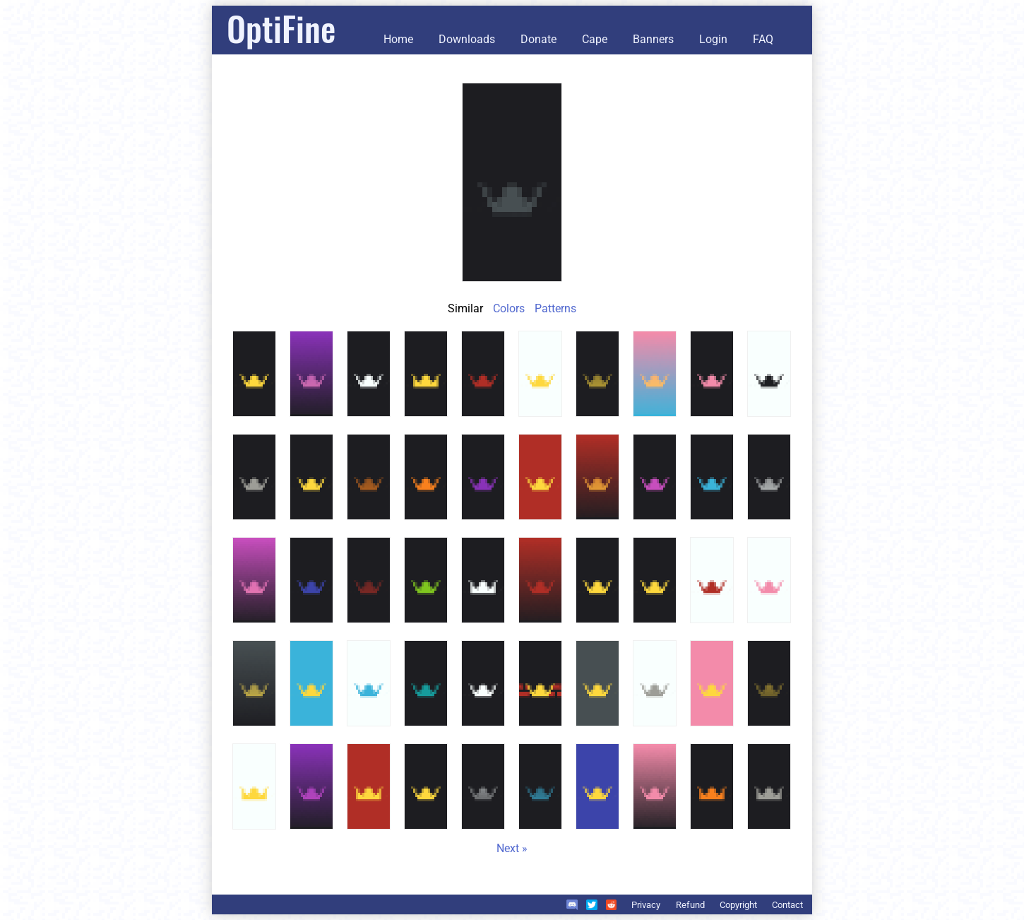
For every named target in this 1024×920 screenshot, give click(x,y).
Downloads (467, 39)
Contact (787, 905)
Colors (509, 308)
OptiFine (281, 28)
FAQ (763, 39)
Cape (594, 39)
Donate (538, 39)
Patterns (555, 308)
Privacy (645, 905)
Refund (690, 905)
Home (398, 39)
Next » (512, 848)
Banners (653, 39)
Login (713, 39)
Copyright (738, 905)
